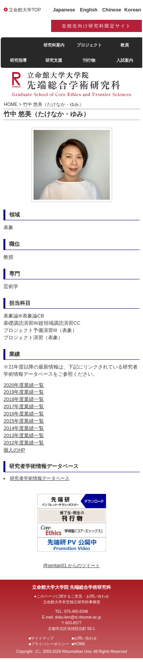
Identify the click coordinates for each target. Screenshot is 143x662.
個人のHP (14, 450)
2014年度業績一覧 (23, 428)
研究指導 (18, 60)
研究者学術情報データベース (39, 478)
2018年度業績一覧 (23, 399)
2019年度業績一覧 (23, 392)
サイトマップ (42, 638)
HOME (79, 644)
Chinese (111, 10)
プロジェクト (89, 45)
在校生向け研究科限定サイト (96, 26)
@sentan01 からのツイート (71, 565)
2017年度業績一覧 (23, 406)
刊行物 (89, 60)
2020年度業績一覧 (23, 385)
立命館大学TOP (25, 10)
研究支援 (53, 60)
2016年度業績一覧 (23, 414)
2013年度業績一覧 (23, 435)
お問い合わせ (85, 638)
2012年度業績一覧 (23, 443)
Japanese (64, 10)
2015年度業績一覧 (23, 421)
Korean (132, 10)
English (88, 10)
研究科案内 (53, 45)
